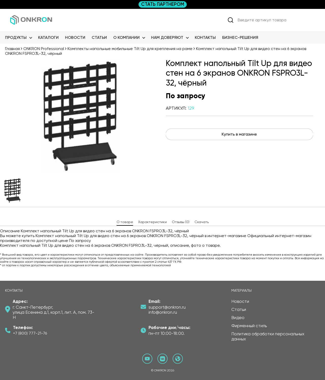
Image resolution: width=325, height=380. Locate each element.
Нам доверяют (167, 37)
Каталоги (48, 37)
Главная (12, 48)
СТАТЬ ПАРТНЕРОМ (162, 4)
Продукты (16, 37)
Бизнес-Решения (240, 37)
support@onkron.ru (167, 307)
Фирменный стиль (249, 325)
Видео (238, 317)
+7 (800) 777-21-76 (30, 333)
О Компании (126, 37)
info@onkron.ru (163, 312)
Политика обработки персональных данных (267, 336)
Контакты (205, 37)
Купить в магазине (239, 134)
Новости (75, 37)
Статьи (99, 37)
